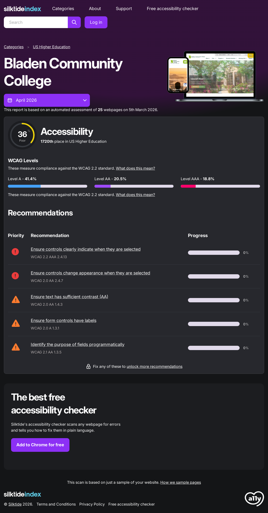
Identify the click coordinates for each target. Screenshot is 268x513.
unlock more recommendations (154, 366)
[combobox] (47, 100)
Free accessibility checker (173, 8)
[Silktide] (22, 8)
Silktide (15, 504)
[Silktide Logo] (22, 494)
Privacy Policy (92, 504)
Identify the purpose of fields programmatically (78, 344)
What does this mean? (135, 168)
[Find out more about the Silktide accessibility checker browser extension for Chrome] (134, 426)
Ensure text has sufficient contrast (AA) (69, 296)
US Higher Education (51, 46)
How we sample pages (180, 482)
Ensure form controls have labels (63, 320)
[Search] (36, 22)
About (95, 8)
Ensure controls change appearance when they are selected (90, 272)
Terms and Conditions (56, 504)
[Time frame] (47, 100)
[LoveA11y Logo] (254, 499)
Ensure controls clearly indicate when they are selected (86, 249)
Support (124, 8)
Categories (63, 8)
